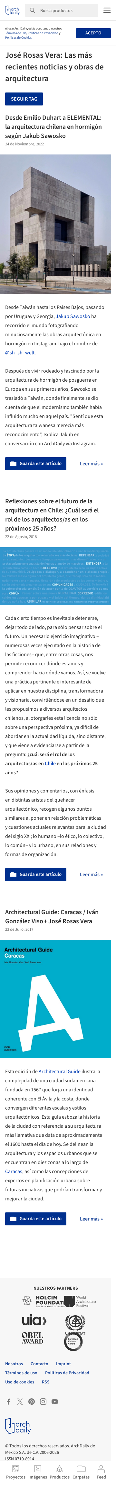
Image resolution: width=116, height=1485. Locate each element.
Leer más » (91, 463)
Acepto (93, 33)
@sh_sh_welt (19, 352)
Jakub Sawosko (73, 316)
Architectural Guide (60, 1071)
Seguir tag (24, 99)
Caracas (13, 1171)
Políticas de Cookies (18, 37)
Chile (50, 763)
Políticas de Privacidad (43, 33)
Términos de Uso (15, 33)
